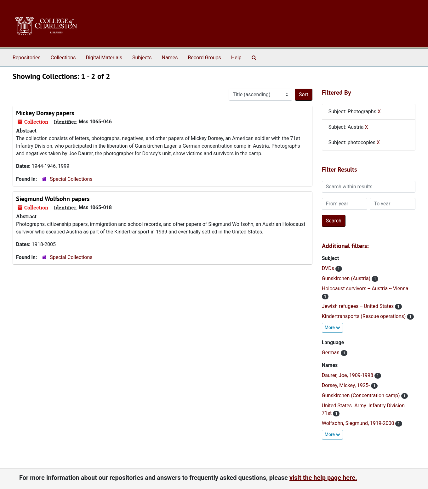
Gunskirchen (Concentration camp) (361, 395)
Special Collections (71, 179)
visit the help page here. (323, 477)
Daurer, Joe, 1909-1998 (348, 375)
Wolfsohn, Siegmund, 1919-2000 (359, 423)
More (332, 327)
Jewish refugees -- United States (358, 306)
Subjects (141, 58)
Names (170, 58)
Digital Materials (104, 58)
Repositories (27, 58)
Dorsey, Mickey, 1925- (346, 385)
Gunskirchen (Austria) (347, 278)
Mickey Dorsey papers (45, 113)
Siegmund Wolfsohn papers (52, 199)
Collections (63, 58)
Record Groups (204, 58)
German (331, 353)
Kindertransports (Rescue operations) (364, 316)
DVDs (328, 268)
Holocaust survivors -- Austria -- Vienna (365, 289)
